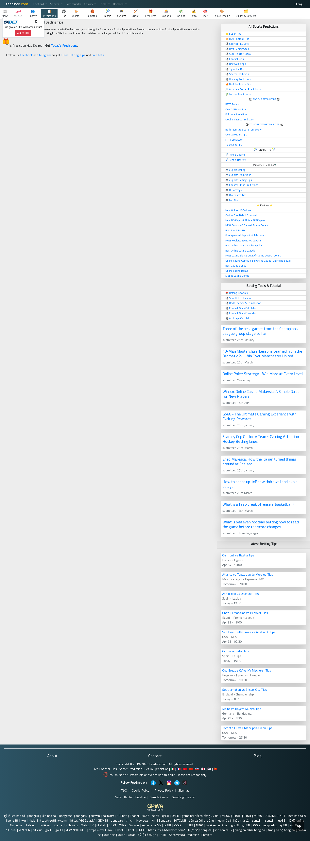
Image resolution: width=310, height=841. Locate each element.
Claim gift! (23, 32)
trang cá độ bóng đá (281, 830)
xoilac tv (109, 835)
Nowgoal (142, 820)
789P (122, 825)
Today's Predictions (64, 45)
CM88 (141, 830)
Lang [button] (298, 4)
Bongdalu (165, 820)
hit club (37, 830)
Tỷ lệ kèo (45, 825)
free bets (98, 55)
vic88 (167, 825)
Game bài (16, 825)
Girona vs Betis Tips (235, 651)
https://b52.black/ (82, 820)
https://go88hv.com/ (53, 820)
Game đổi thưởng (66, 825)
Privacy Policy (164, 790)
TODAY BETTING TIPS (265, 99)
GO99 (112, 825)
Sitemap (183, 790)
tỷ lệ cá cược (147, 835)
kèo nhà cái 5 (223, 830)
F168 (237, 816)
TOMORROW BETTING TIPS (264, 124)
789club (10, 830)
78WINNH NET (275, 816)
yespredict (270, 825)
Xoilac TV (87, 825)
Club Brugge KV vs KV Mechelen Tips (246, 670)
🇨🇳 (191, 769)
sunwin (95, 816)
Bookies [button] (118, 4)
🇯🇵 (203, 769)
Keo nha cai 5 (297, 816)
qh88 (165, 816)
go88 (282, 820)
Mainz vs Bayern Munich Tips (241, 709)
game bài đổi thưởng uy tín (200, 816)
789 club (24, 830)
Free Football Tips (105, 769)
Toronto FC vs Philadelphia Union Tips (247, 728)
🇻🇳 (215, 769)
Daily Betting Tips (73, 55)
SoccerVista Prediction (184, 835)
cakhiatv (108, 816)
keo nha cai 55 (151, 825)
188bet (122, 816)
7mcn (129, 820)
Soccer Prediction (130, 769)
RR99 (178, 825)
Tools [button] (103, 4)
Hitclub (31, 825)
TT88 (189, 825)
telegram (45, 55)
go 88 (235, 825)
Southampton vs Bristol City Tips (244, 689)
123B (162, 835)
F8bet (119, 830)
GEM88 (103, 820)
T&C (124, 790)
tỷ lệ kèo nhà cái (15, 816)
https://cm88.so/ (100, 830)
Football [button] (39, 4)
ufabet (101, 825)
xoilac (121, 835)
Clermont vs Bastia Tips (238, 555)
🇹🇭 (209, 769)
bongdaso (66, 816)
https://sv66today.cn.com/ (166, 830)
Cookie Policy (140, 790)
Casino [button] (89, 4)
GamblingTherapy (183, 797)
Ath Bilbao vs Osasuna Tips (240, 594)
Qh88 (175, 816)
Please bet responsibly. (191, 775)
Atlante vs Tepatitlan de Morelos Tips (247, 574)
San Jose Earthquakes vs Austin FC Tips (248, 632)
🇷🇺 (197, 769)
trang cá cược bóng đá (250, 830)
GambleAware (159, 797)
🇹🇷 (185, 769)
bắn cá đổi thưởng (201, 820)
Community (73, 4)
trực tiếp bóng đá (200, 830)
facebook (26, 55)
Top (298, 825)
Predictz (206, 835)
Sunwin (134, 825)
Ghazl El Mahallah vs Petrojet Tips (245, 613)
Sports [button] (55, 4)
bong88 (33, 816)
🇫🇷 (179, 769)
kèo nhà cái (49, 816)
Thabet (134, 816)
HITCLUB (180, 820)
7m (153, 820)
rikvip (32, 820)
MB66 (225, 816)
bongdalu (82, 816)
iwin (23, 820)
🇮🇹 (173, 769)
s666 (145, 816)
